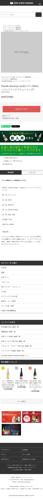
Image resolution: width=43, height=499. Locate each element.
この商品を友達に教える (9, 158)
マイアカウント (5, 449)
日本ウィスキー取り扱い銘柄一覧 (13, 341)
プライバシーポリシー (29, 467)
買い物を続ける (6, 164)
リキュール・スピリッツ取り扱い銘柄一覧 (16, 346)
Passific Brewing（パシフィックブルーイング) (16, 31)
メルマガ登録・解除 (17, 469)
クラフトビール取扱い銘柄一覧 (12, 351)
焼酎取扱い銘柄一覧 (8, 332)
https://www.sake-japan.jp (24, 482)
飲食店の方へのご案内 (29, 459)
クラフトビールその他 (14, 25)
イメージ (32, 172)
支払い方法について (18, 465)
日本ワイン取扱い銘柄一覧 (10, 336)
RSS (26, 469)
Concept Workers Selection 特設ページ (15, 355)
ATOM (29, 469)
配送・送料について (30, 465)
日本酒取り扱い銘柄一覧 (10, 327)
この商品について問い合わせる (11, 161)
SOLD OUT (21, 109)
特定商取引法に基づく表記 (10, 118)
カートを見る (26, 454)
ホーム (5, 25)
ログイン (3, 454)
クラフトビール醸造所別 (14, 27)
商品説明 (11, 172)
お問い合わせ (5, 459)
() (38, 4)
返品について (6, 116)
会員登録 (25, 449)
